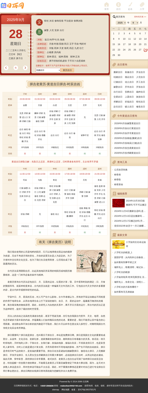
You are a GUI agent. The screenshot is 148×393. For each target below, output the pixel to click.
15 (113, 44)
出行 (62, 30)
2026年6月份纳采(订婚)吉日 (128, 143)
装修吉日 (129, 72)
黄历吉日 (67, 70)
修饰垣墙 (59, 21)
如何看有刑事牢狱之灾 (125, 262)
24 (124, 50)
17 (124, 44)
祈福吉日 (129, 101)
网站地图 (65, 390)
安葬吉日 (129, 92)
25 (129, 50)
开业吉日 (140, 72)
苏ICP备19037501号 (87, 390)
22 (113, 50)
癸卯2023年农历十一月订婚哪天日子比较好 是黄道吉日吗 (130, 226)
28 (145, 50)
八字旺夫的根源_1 (123, 252)
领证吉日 (129, 77)
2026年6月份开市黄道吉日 (127, 133)
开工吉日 (140, 82)
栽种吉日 (140, 92)
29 (113, 55)
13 (140, 39)
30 (119, 55)
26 (135, 50)
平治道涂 (68, 21)
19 (135, 44)
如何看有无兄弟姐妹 (124, 292)
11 (129, 39)
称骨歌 (117, 179)
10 (124, 39)
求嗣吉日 (118, 101)
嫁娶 (46, 30)
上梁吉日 (129, 97)
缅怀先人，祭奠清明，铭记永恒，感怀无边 (130, 267)
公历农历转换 (121, 169)
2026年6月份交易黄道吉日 (127, 148)
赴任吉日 (118, 106)
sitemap (55, 390)
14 (145, 39)
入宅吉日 (140, 77)
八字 (142, 9)
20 (140, 44)
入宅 (51, 30)
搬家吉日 (118, 72)
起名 (130, 9)
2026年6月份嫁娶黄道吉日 (127, 123)
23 (119, 50)
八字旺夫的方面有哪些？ (126, 287)
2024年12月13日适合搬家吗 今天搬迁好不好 (130, 216)
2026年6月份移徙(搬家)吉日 (128, 138)
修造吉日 (140, 106)
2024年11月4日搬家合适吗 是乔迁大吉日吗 (130, 211)
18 (129, 44)
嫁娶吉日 (118, 87)
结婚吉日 (118, 77)
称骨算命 (118, 184)
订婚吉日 (118, 82)
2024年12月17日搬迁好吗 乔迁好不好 (130, 221)
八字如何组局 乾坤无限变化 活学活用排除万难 (130, 277)
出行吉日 (118, 92)
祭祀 (46, 21)
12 (135, 39)
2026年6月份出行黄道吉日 (127, 128)
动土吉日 (129, 82)
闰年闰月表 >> (140, 17)
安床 (57, 30)
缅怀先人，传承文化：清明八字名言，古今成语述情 (130, 282)
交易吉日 (118, 97)
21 (145, 44)
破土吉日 (129, 106)
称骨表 (117, 174)
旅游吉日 (140, 97)
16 (119, 44)
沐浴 (51, 21)
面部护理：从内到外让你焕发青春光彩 (130, 257)
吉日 (118, 9)
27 (140, 50)
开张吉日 (140, 87)
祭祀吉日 (140, 101)
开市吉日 (129, 87)
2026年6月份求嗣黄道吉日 (127, 153)
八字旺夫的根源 (122, 272)
